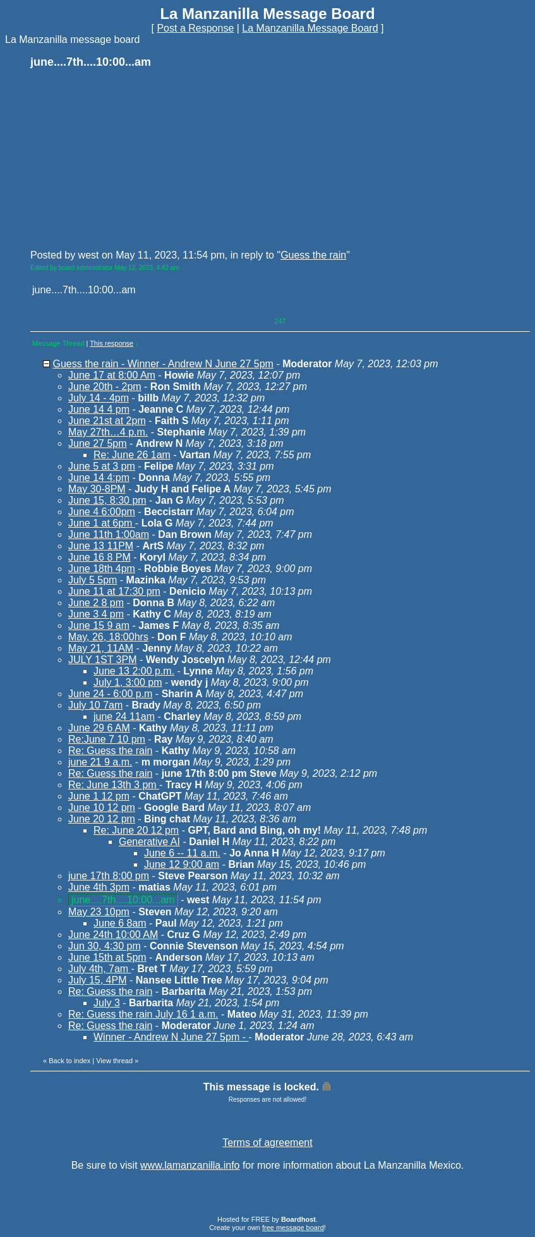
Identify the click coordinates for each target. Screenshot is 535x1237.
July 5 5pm (92, 580)
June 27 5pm (97, 443)
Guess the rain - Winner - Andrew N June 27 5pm (163, 363)
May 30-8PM (97, 489)
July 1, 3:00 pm (127, 682)
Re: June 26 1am (132, 454)
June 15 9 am (98, 625)
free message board (293, 1227)
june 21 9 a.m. (100, 762)
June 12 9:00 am (181, 864)
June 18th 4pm (101, 568)
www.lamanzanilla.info (189, 1165)
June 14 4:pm (98, 477)
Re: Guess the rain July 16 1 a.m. (143, 1014)
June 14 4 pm (98, 409)
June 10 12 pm (101, 807)
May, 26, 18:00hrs (108, 636)
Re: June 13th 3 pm (113, 784)
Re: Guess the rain (110, 750)
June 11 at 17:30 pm (114, 591)
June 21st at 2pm (107, 420)
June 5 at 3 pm (101, 466)
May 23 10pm (98, 911)
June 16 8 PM (99, 557)
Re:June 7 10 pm (106, 739)
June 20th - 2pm (104, 386)
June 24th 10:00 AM (113, 934)
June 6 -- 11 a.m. (182, 853)
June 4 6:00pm (101, 511)
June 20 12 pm (101, 818)
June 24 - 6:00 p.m (110, 693)
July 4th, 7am (99, 968)
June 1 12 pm (98, 796)
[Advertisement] (125, 158)
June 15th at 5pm (107, 957)
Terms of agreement (267, 1142)
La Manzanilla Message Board (310, 28)
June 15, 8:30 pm (107, 500)
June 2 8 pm (96, 602)
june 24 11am (124, 716)
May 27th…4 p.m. (108, 432)
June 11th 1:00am (108, 534)
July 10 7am (95, 705)
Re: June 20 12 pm (136, 830)
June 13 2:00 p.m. (133, 671)
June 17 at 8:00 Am (111, 375)
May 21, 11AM (100, 648)
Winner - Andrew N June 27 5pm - (170, 1037)
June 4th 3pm (98, 887)
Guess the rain (313, 255)
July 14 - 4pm (98, 398)
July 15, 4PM (97, 980)
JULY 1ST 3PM (102, 659)
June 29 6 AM (99, 727)
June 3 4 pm (96, 614)
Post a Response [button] (195, 28)
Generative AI (149, 841)
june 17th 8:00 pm (108, 875)
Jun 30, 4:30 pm (104, 946)
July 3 (106, 1002)
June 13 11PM (100, 545)
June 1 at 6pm (101, 523)
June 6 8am (120, 923)
